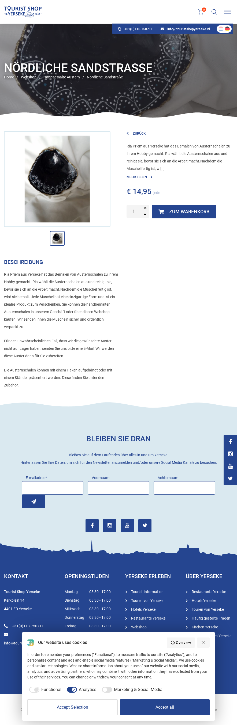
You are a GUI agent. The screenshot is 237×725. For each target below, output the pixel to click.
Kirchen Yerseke (205, 627)
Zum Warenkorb (183, 211)
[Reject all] (203, 642)
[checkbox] (44, 689)
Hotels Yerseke (143, 609)
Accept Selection (72, 707)
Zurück (136, 133)
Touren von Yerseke (147, 600)
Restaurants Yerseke (148, 618)
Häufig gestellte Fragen (211, 618)
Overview (181, 642)
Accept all (164, 707)
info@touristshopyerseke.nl (185, 30)
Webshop (139, 627)
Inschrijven (28, 501)
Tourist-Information (147, 591)
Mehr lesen (140, 177)
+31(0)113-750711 (135, 30)
